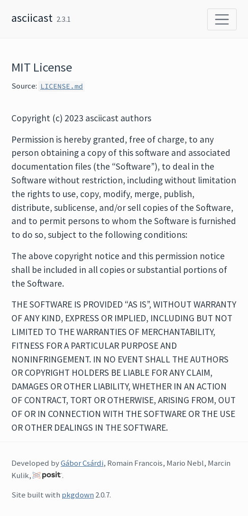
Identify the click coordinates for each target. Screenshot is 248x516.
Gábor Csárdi (82, 463)
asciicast (32, 17)
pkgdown (78, 494)
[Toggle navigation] (222, 19)
